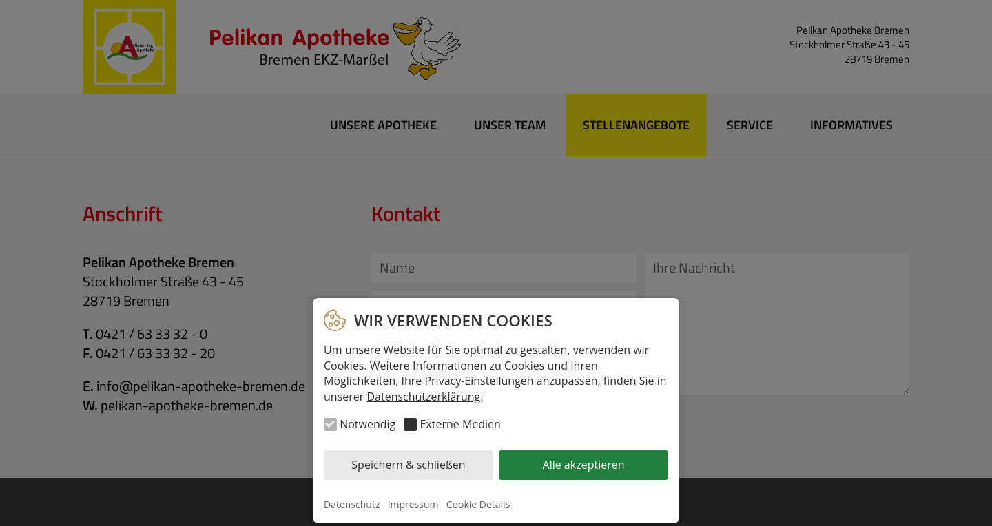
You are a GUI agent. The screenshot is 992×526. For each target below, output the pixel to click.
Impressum (413, 504)
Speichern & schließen (408, 464)
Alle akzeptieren (584, 464)
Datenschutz (352, 504)
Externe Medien (460, 424)
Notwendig (367, 424)
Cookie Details (478, 504)
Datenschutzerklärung (423, 396)
